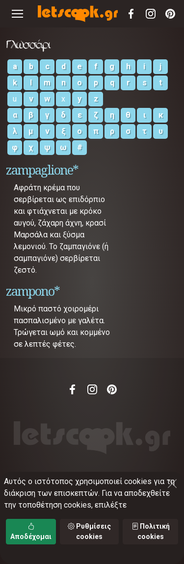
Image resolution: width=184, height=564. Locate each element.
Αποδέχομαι (31, 531)
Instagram (150, 14)
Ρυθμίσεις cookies (89, 531)
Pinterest (170, 14)
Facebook (131, 14)
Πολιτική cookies (150, 531)
